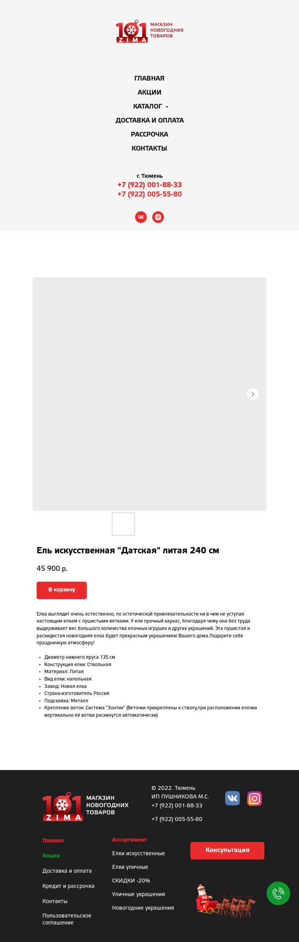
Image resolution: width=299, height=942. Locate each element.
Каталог (148, 107)
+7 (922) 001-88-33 (150, 185)
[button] (227, 851)
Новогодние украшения (143, 908)
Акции (150, 93)
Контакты (149, 149)
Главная (149, 79)
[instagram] (158, 217)
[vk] (141, 217)
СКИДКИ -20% (131, 881)
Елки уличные (130, 867)
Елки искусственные (138, 853)
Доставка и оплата (150, 121)
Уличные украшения (138, 894)
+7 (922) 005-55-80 (150, 194)
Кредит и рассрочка (68, 886)
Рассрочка (149, 135)
